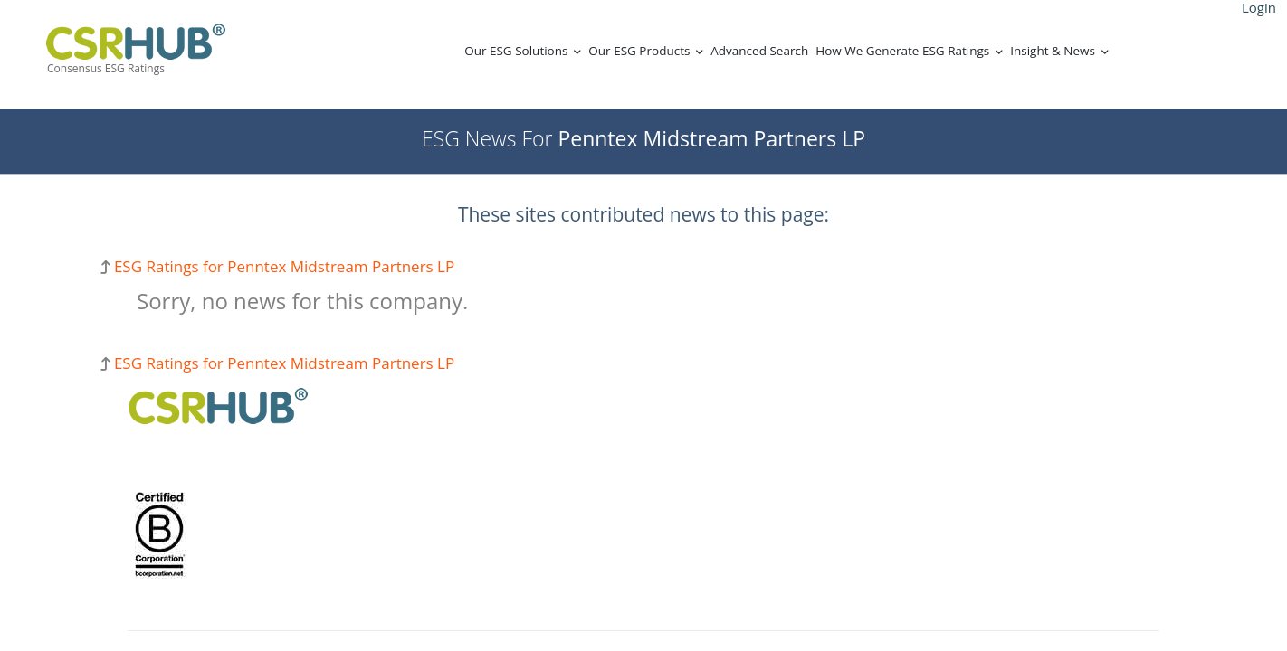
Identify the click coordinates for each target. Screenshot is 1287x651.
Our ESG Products (639, 50)
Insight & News (1052, 50)
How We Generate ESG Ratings (902, 50)
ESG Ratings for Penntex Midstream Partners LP (284, 266)
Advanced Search (759, 50)
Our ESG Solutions (515, 50)
